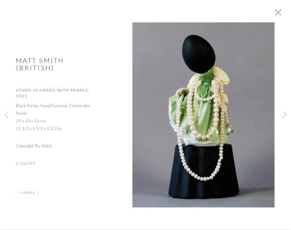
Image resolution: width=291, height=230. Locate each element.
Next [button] (284, 114)
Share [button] (29, 194)
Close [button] (277, 14)
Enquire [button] (25, 165)
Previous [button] (6, 114)
